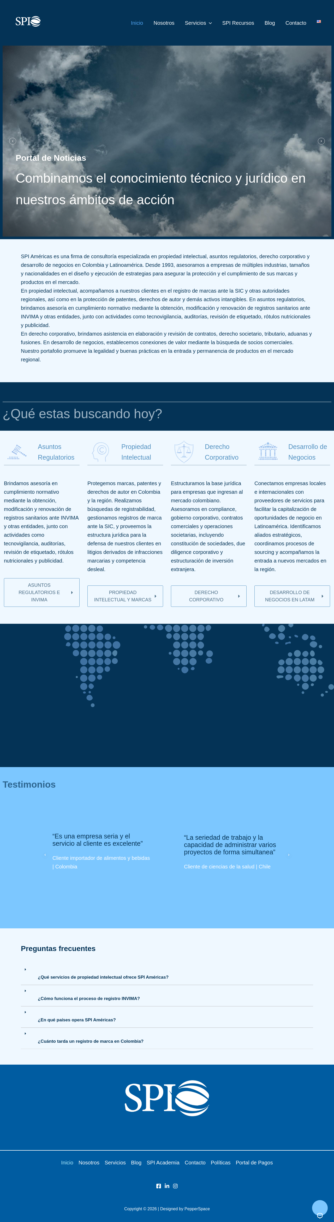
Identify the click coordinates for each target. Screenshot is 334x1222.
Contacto (295, 23)
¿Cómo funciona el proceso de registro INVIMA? (89, 998)
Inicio (137, 23)
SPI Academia (163, 1162)
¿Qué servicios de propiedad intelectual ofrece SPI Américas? (103, 977)
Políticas (221, 1162)
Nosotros (163, 23)
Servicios (198, 23)
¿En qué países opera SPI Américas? (77, 1019)
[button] (209, 23)
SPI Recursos (238, 23)
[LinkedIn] (167, 1186)
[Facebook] (158, 1186)
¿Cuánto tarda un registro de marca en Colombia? (91, 1041)
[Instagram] (175, 1186)
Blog (270, 23)
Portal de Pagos (254, 1162)
